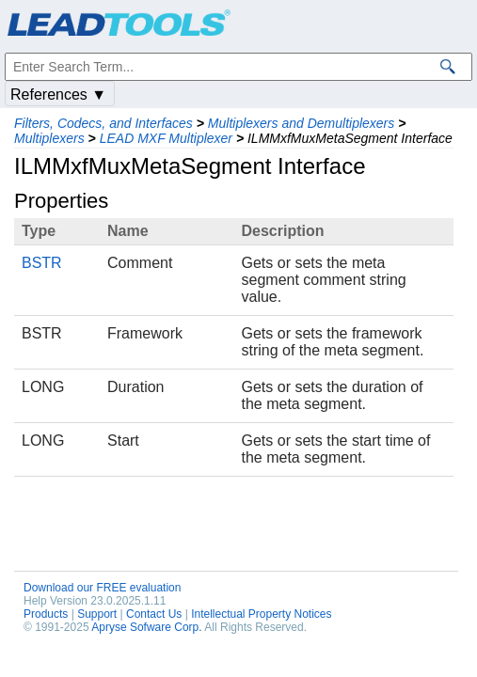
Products (46, 614)
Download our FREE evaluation (102, 587)
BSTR (42, 263)
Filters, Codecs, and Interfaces (103, 123)
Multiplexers (49, 138)
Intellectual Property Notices (261, 614)
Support (97, 614)
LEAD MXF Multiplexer (166, 138)
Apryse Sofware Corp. (146, 627)
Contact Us (154, 614)
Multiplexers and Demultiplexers (301, 123)
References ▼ (58, 94)
